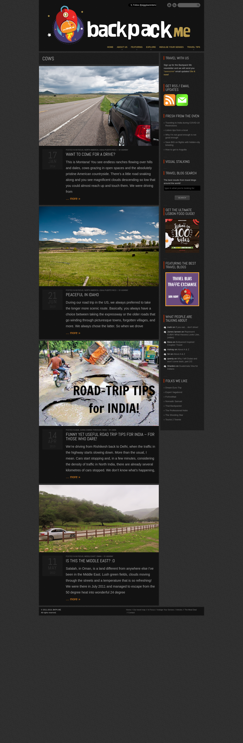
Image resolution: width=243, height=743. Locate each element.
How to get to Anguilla (176, 149)
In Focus (79, 150)
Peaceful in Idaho (82, 295)
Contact (131, 613)
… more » (73, 198)
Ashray (124, 150)
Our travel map (139, 610)
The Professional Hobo (176, 410)
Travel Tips (193, 47)
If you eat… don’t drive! (187, 327)
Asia (77, 430)
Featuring (137, 47)
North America (91, 150)
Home (110, 47)
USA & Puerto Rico (107, 150)
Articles (179, 610)
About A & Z (183, 349)
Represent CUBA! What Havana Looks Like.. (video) (183, 334)
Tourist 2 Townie (173, 419)
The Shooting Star (174, 415)
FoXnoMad (170, 396)
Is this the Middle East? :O (90, 561)
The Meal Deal (191, 610)
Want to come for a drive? (90, 154)
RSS (174, 5)
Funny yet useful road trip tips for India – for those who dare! (110, 437)
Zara (114, 430)
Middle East (90, 556)
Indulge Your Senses (171, 47)
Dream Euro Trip (173, 387)
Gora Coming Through (90, 430)
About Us (122, 47)
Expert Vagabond (173, 392)
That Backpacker (173, 406)
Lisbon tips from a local (176, 130)
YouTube (169, 5)
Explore (151, 47)
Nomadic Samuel (173, 401)
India (104, 430)
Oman (98, 556)
